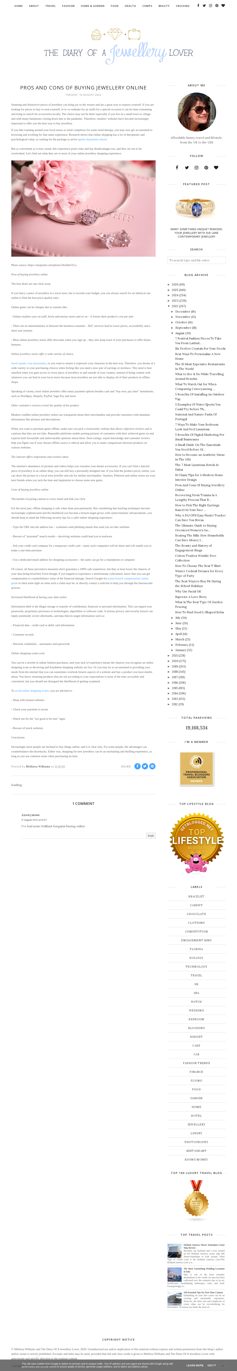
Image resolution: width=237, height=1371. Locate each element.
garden (196, 1098)
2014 (175, 693)
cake (196, 1045)
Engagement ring (196, 940)
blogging (196, 1028)
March (179, 639)
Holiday (196, 958)
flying (196, 1080)
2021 (175, 655)
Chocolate (196, 914)
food (196, 1089)
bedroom (196, 1019)
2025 (175, 290)
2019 (175, 666)
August (180, 333)
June (178, 623)
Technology (197, 966)
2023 (175, 300)
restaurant (196, 1151)
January (180, 650)
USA (197, 993)
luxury (197, 1133)
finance (196, 1072)
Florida (196, 949)
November (182, 317)
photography (196, 1142)
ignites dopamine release (92, 139)
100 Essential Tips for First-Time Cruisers (203, 1292)
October (181, 322)
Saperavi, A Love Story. (191, 597)
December (182, 311)
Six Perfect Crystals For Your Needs (200, 348)
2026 (175, 284)
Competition (196, 931)
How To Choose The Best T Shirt (198, 566)
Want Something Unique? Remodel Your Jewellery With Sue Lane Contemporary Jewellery (196, 232)
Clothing (196, 923)
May (178, 628)
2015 (175, 688)
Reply (151, 835)
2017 (175, 677)
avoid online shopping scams (32, 690)
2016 (175, 682)
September (183, 328)
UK (196, 984)
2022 (175, 306)
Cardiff (196, 905)
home (196, 1107)
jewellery (197, 1124)
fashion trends (196, 1063)
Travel (196, 975)
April (178, 634)
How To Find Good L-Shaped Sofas (199, 612)
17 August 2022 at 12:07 (34, 819)
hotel (196, 1115)
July (177, 618)
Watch (196, 1001)
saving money (196, 1159)
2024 (175, 295)
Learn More (194, 1365)
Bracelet (196, 896)
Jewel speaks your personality (28, 363)
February (181, 645)
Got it (212, 1365)
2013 (175, 699)
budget (196, 1037)
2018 (175, 672)
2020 (175, 661)
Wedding (196, 1010)
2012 (175, 704)
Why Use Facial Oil (188, 591)
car (196, 1054)
